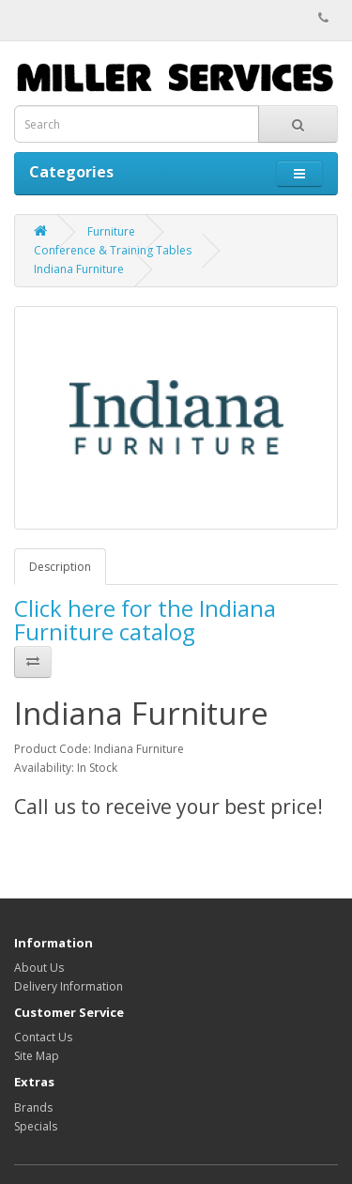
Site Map (36, 1056)
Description (60, 567)
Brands (33, 1107)
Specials (35, 1126)
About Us (39, 968)
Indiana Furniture (79, 269)
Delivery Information (68, 986)
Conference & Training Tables (112, 250)
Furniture (111, 231)
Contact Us (43, 1037)
